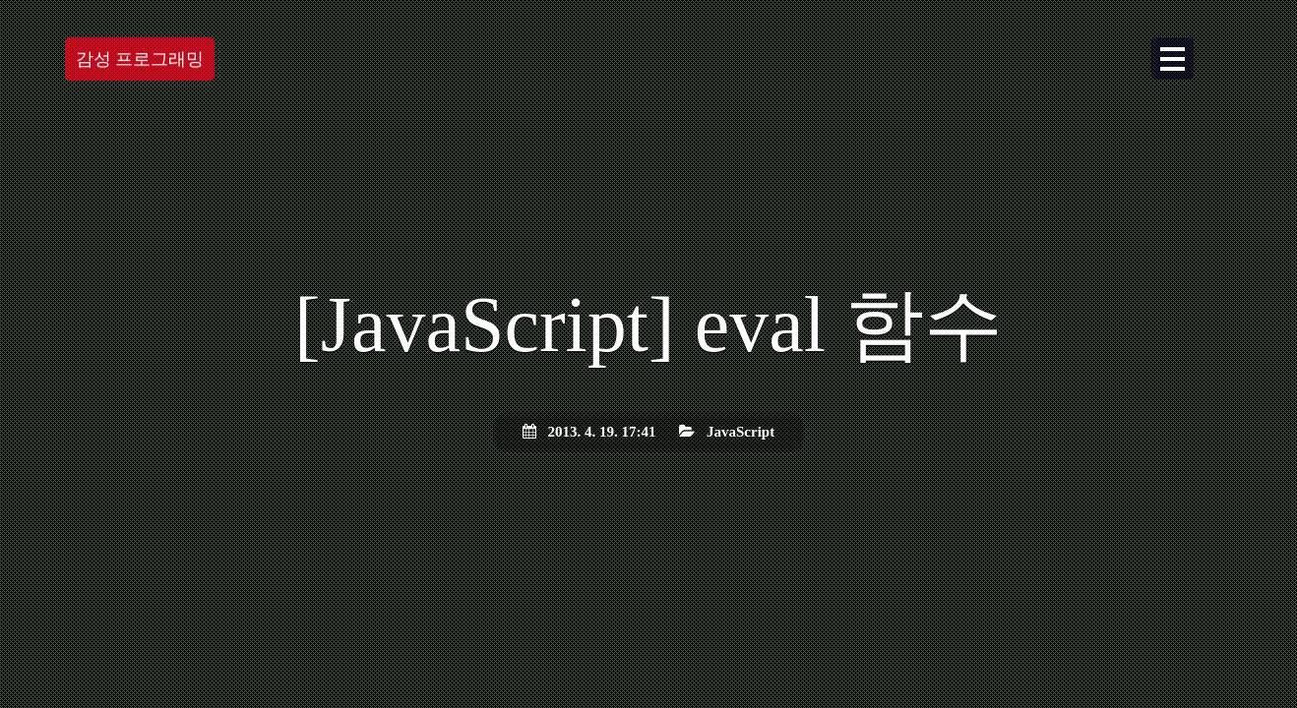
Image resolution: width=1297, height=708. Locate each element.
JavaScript (740, 432)
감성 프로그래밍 (140, 59)
